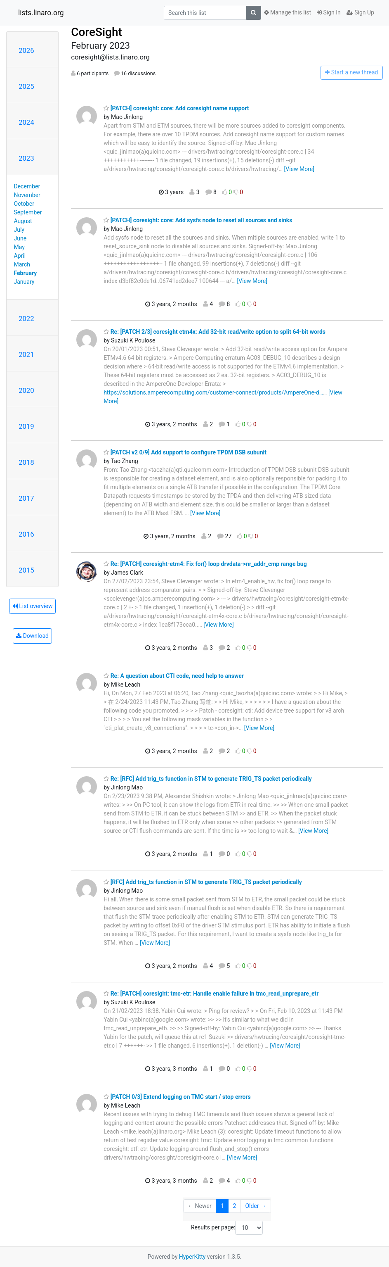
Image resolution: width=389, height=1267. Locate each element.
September (28, 212)
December (27, 186)
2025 (26, 86)
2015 (26, 570)
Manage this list (287, 12)
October (24, 203)
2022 (26, 318)
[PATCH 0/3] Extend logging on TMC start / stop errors (177, 1096)
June (20, 238)
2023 (26, 158)
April (20, 255)
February (25, 273)
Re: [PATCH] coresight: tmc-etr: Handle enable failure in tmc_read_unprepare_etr (211, 993)
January (24, 281)
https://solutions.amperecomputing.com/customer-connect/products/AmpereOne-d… (213, 392)
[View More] (299, 169)
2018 (26, 462)
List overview (32, 606)
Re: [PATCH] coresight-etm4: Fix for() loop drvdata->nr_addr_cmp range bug (205, 564)
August (23, 221)
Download (32, 635)
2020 (26, 390)
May (19, 247)
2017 (26, 498)
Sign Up (360, 12)
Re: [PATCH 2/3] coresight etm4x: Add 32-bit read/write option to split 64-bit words (214, 331)
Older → (255, 1206)
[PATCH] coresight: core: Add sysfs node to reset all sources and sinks (198, 220)
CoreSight (96, 32)
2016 (26, 534)
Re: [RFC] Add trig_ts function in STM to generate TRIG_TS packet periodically (208, 778)
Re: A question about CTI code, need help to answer (174, 676)
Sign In (329, 12)
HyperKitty (192, 1256)
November (27, 195)
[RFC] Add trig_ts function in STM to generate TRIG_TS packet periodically (203, 882)
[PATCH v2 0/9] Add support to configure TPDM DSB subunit (185, 452)
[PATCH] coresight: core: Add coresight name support (176, 108)
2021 (26, 354)
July (19, 229)
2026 (26, 50)
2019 (26, 426)
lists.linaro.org (41, 13)
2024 (26, 122)
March (22, 264)
